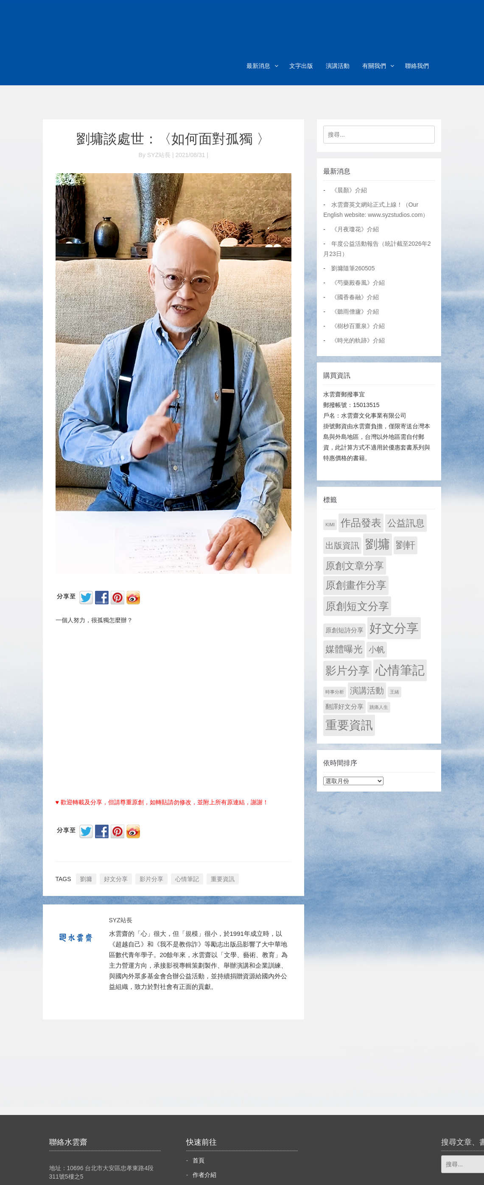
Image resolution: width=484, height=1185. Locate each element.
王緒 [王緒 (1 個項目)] (394, 691)
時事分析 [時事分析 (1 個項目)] (334, 691)
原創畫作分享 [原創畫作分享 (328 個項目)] (355, 585)
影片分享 (151, 879)
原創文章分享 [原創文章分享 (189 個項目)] (354, 565)
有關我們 (374, 65)
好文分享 (116, 879)
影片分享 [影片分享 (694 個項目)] (347, 670)
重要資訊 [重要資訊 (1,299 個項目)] (349, 725)
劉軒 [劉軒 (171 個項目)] (405, 545)
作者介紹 (204, 1174)
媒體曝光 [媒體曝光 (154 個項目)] (344, 649)
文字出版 (301, 65)
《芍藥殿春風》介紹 (358, 282)
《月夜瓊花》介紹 (355, 229)
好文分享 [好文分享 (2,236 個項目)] (394, 628)
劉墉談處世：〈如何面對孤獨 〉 (173, 138)
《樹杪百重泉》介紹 (358, 326)
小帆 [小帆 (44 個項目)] (377, 649)
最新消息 (258, 65)
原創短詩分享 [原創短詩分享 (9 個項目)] (344, 630)
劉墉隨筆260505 (353, 268)
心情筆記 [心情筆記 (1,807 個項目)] (400, 670)
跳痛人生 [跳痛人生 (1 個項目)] (378, 707)
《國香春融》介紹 (355, 297)
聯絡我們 (417, 65)
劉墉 (86, 879)
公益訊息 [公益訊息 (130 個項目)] (406, 523)
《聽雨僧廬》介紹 (355, 311)
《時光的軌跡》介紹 (358, 340)
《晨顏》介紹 (349, 190)
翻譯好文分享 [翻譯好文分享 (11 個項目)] (344, 706)
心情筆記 (187, 879)
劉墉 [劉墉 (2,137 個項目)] (377, 544)
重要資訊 (223, 879)
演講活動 (338, 65)
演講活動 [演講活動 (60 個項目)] (367, 690)
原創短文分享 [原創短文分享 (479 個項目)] (357, 606)
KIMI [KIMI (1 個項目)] (330, 524)
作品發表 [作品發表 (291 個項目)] (361, 522)
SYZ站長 (120, 920)
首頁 (198, 1160)
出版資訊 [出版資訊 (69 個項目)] (342, 545)
